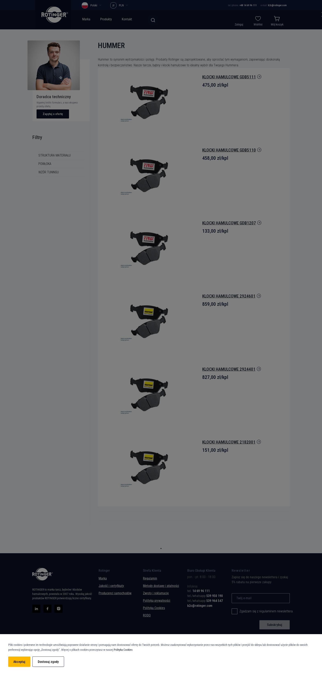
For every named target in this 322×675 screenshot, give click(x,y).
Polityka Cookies (123, 649)
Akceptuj (19, 662)
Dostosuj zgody (48, 662)
